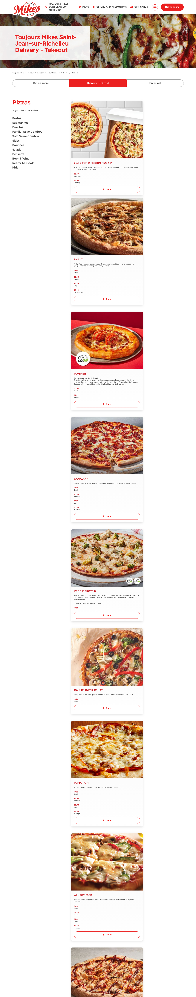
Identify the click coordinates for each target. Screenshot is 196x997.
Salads (16, 150)
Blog (69, 938)
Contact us (45, 938)
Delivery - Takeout (98, 83)
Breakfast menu (20, 940)
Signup (176, 924)
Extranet (44, 951)
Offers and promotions (79, 929)
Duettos (17, 127)
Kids (15, 167)
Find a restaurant (49, 929)
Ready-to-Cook (22, 163)
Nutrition (17, 944)
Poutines (18, 145)
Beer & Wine (20, 158)
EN (23, 964)
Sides (16, 141)
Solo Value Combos (25, 136)
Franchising (46, 947)
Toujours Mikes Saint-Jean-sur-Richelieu (43, 73)
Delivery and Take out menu (24, 934)
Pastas (16, 118)
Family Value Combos (27, 132)
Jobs (69, 933)
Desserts (18, 154)
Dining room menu (22, 929)
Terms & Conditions (88, 989)
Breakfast (155, 83)
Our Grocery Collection (52, 942)
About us (45, 933)
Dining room (40, 83)
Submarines (20, 123)
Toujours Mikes (18, 73)
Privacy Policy (111, 989)
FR (155, 7)
